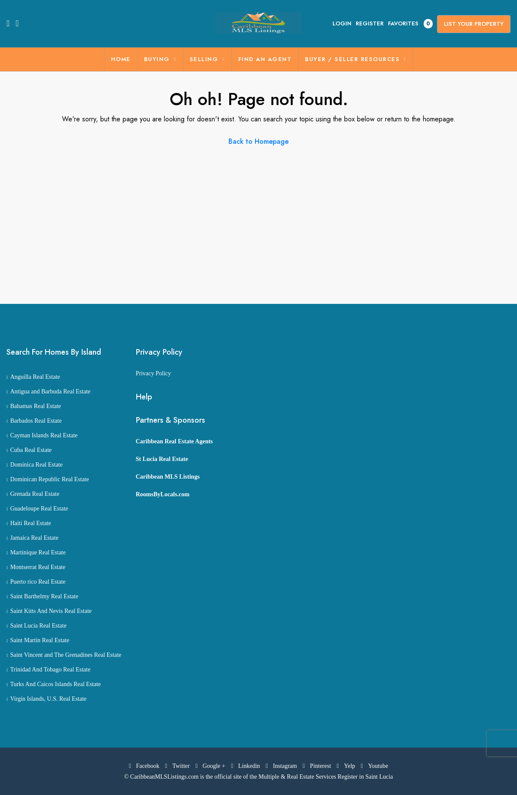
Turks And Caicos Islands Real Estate (55, 684)
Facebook (145, 766)
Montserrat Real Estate (37, 567)
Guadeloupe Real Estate (39, 508)
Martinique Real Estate (38, 552)
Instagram (282, 766)
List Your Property (474, 24)
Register (370, 23)
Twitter (178, 766)
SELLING (204, 59)
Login (341, 23)
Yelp (347, 766)
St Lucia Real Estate (162, 459)
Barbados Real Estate (36, 421)
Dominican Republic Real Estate (49, 479)
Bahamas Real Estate (35, 406)
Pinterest (317, 766)
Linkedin (246, 766)
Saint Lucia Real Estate (38, 625)
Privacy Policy (153, 373)
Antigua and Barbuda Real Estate (50, 391)
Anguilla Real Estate (35, 377)
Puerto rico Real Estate (38, 581)
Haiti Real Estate (30, 523)
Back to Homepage (258, 141)
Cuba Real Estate (31, 450)
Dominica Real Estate (36, 464)
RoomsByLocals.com (163, 494)
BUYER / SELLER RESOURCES (352, 59)
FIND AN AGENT (265, 59)
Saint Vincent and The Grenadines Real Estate (65, 655)
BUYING (157, 59)
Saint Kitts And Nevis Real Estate (51, 611)
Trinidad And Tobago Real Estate (50, 669)
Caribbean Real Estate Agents (174, 441)
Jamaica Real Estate (34, 538)
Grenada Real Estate (34, 494)
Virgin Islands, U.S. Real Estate (48, 699)
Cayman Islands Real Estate (44, 435)
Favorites (410, 23)
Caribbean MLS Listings (168, 476)
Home (121, 59)
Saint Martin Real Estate (39, 640)
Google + (211, 766)
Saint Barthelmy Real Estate (44, 596)
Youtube (374, 766)
